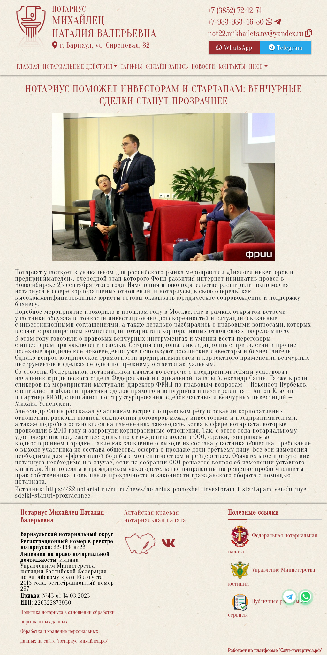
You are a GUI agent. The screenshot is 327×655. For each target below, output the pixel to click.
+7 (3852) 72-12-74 (235, 10)
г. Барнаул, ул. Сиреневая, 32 (101, 45)
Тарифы (131, 67)
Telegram (286, 47)
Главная (28, 67)
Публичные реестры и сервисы (266, 605)
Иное (256, 67)
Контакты (232, 67)
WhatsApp (234, 47)
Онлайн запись (167, 67)
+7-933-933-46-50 (244, 22)
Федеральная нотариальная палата (272, 539)
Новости (203, 67)
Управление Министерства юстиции (271, 574)
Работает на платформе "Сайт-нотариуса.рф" (275, 650)
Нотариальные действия (77, 67)
